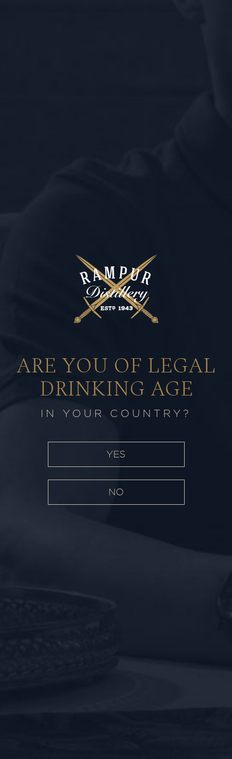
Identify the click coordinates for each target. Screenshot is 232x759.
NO (116, 492)
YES (116, 454)
